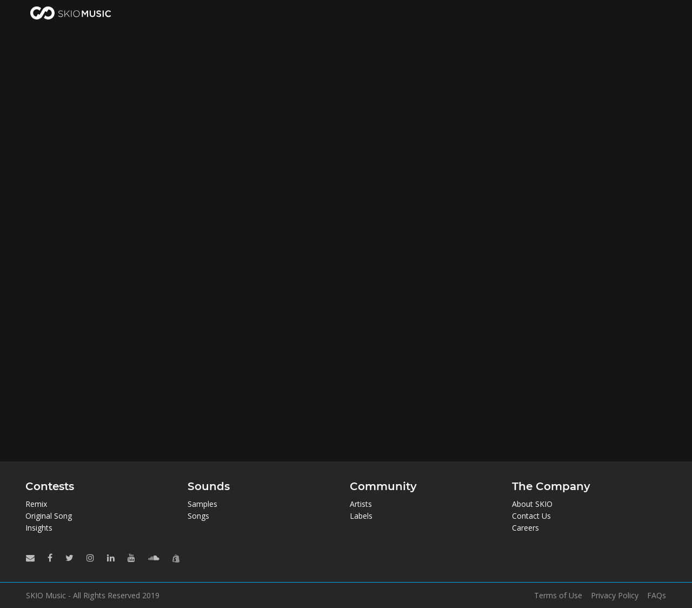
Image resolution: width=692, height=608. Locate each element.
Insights (38, 528)
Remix (36, 504)
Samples (202, 504)
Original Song (48, 516)
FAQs (656, 595)
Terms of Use (558, 595)
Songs (198, 516)
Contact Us (531, 516)
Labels (361, 516)
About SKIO (532, 504)
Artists (361, 504)
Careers (525, 528)
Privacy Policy (614, 595)
